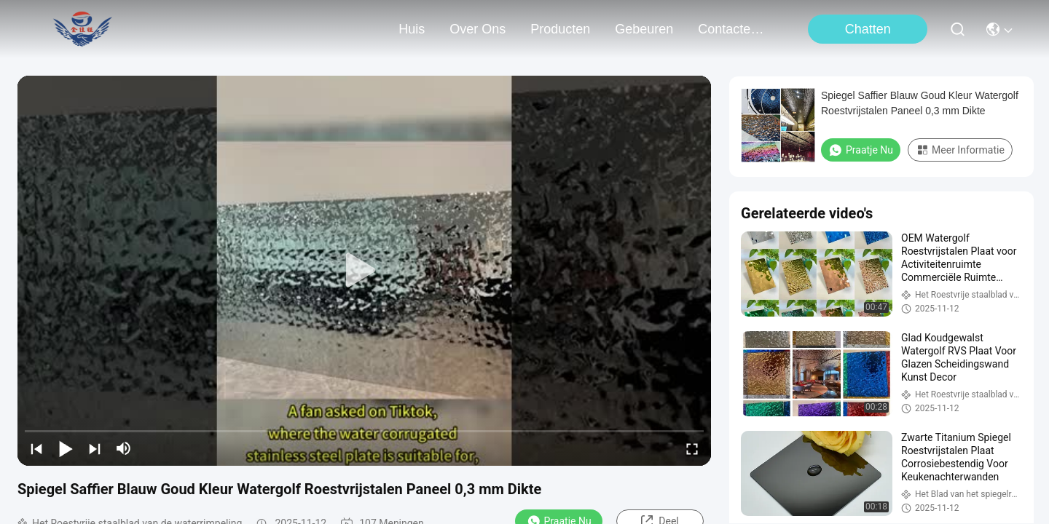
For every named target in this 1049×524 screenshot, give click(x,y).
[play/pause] (65, 448)
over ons (477, 29)
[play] (364, 271)
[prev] (36, 448)
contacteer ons (733, 29)
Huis (411, 29)
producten (560, 29)
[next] (94, 448)
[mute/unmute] (123, 448)
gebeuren (644, 29)
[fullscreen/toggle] (692, 448)
